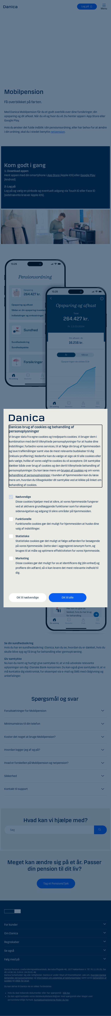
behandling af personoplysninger (29, 475)
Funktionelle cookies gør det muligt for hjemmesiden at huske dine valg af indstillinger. (57, 523)
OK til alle (68, 597)
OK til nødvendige (28, 597)
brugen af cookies (72, 470)
